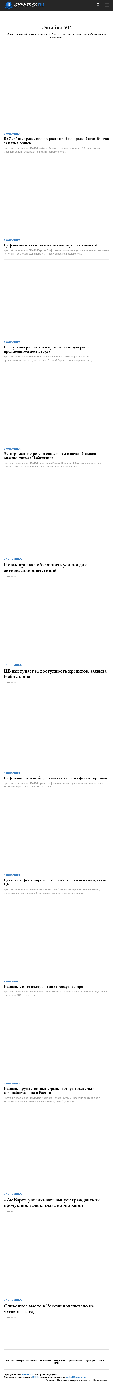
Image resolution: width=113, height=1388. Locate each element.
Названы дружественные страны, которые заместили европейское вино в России (49, 1090)
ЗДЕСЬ (35, 1377)
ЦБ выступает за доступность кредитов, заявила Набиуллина (55, 674)
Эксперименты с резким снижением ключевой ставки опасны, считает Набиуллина (50, 455)
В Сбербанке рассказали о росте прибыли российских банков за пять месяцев (56, 140)
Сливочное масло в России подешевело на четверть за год (49, 1308)
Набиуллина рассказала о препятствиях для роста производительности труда (46, 349)
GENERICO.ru (28, 1374)
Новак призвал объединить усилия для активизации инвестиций (45, 567)
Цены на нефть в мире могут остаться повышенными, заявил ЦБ (56, 882)
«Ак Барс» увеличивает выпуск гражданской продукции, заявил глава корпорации (52, 1202)
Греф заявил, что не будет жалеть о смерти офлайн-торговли (55, 777)
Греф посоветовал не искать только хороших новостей (50, 245)
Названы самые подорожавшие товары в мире (43, 986)
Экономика (12, 134)
